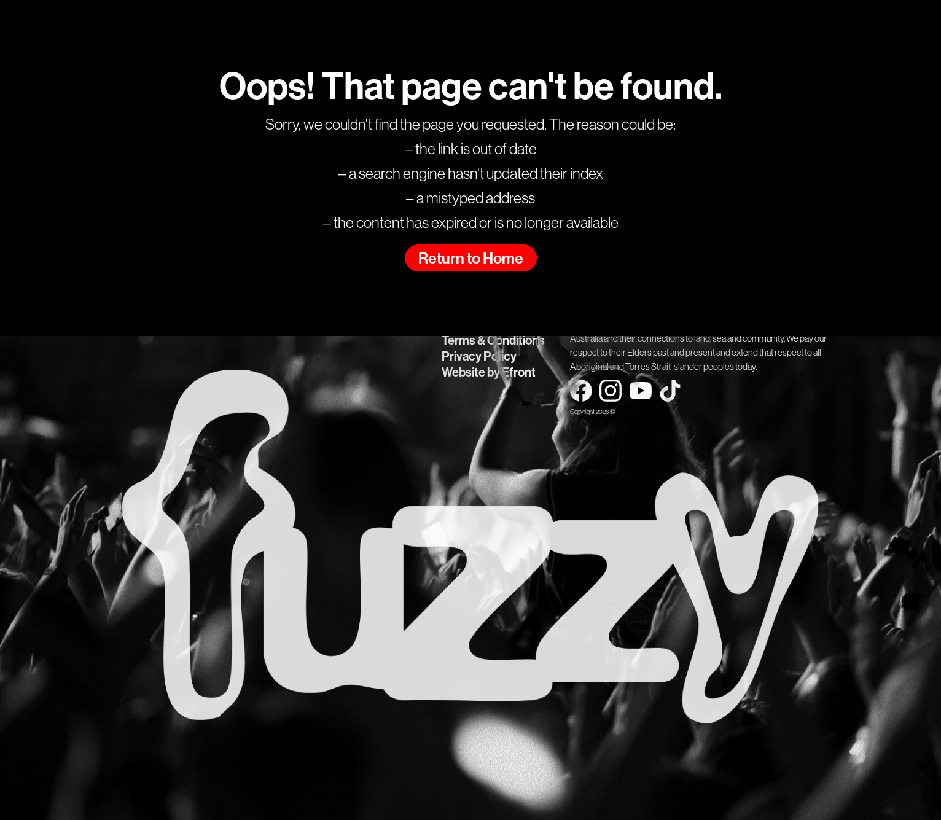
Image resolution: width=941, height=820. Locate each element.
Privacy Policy (479, 356)
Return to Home (470, 258)
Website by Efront (489, 372)
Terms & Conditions (493, 340)
